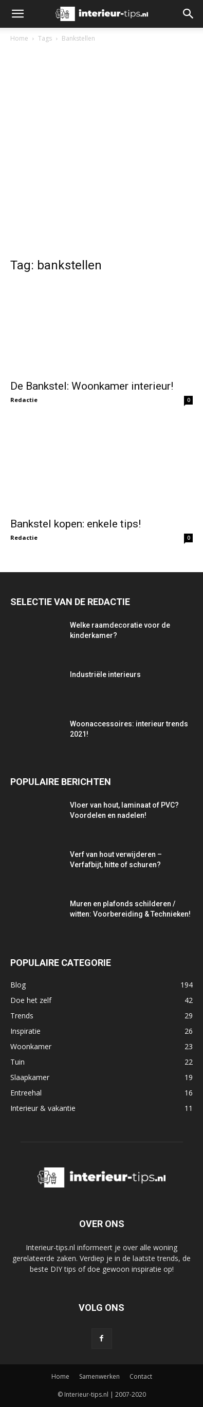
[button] (17, 14)
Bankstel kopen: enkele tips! (75, 524)
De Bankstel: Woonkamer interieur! (91, 386)
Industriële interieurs (105, 674)
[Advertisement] (101, 152)
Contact (141, 1376)
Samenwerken (99, 1376)
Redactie (24, 400)
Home (19, 38)
